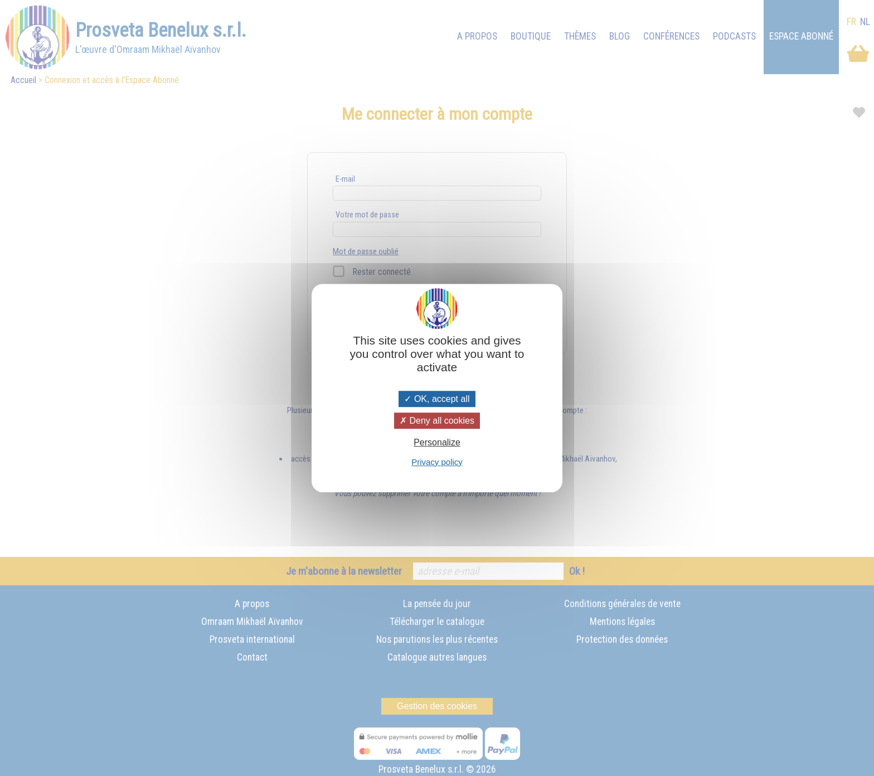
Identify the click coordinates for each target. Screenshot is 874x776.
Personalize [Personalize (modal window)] (437, 443)
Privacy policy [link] (437, 462)
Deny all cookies (437, 420)
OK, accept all (436, 399)
